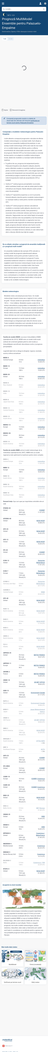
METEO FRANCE (39, 655)
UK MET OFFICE (39, 682)
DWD (43, 816)
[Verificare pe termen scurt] (13, 976)
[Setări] (45, 3)
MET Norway (40, 808)
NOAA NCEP (40, 521)
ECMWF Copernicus (38, 779)
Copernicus (41, 846)
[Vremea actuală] (24, 14)
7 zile (4, 39)
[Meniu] (3, 3)
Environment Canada (38, 693)
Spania (13, 31)
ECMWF (42, 510)
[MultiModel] (13, 958)
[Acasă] (8, 1040)
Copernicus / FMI (39, 863)
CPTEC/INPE (40, 741)
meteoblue (41, 360)
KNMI (43, 592)
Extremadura (6, 31)
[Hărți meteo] (35, 976)
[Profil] (40, 3)
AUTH (43, 749)
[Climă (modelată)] (35, 958)
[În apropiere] (43, 9)
